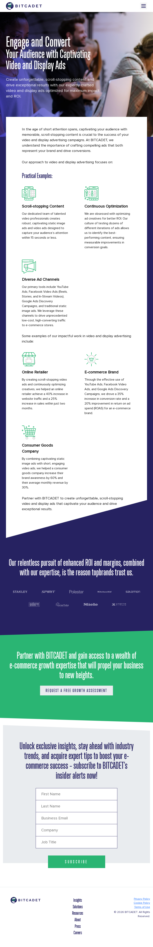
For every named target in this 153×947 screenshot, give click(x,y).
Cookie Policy (142, 903)
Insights (77, 900)
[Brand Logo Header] (24, 6)
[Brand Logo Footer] (25, 902)
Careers (78, 932)
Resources (77, 913)
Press (78, 926)
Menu (143, 5)
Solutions (78, 906)
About (78, 919)
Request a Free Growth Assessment (76, 690)
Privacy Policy (142, 899)
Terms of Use (142, 907)
